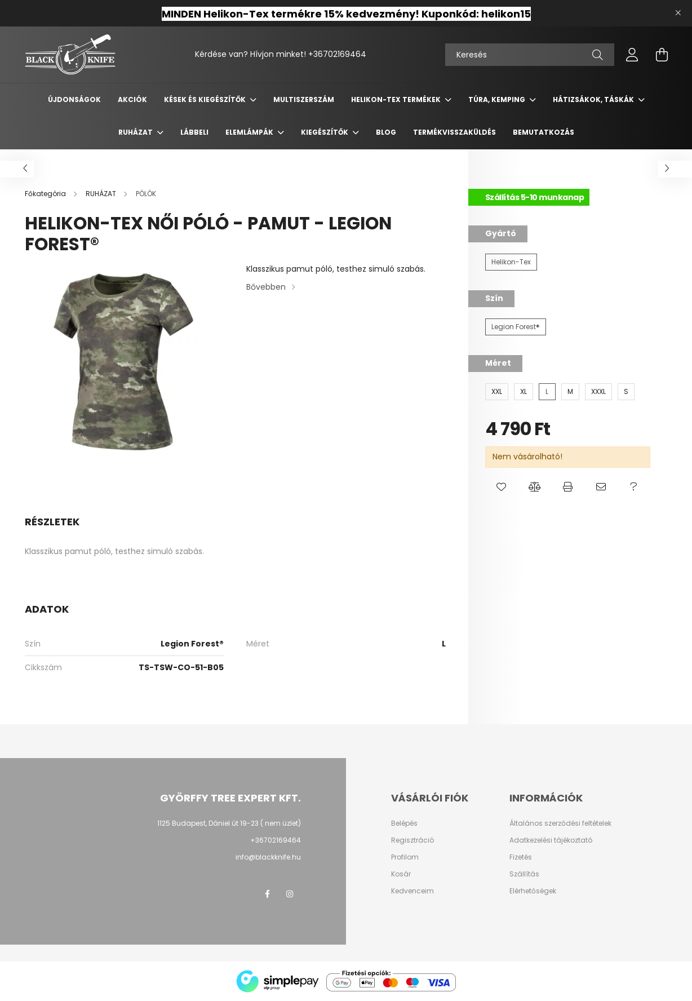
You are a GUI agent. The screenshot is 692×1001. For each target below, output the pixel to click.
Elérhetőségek (532, 891)
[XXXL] (598, 391)
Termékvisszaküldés (454, 132)
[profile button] (632, 54)
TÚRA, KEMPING (497, 99)
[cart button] (661, 54)
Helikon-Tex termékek (396, 99)
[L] (547, 391)
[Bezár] (677, 13)
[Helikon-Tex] (511, 262)
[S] (626, 391)
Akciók (132, 99)
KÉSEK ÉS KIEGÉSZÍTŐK (205, 99)
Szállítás (524, 874)
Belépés (404, 823)
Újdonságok (74, 99)
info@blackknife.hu (268, 857)
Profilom (405, 857)
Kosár (401, 874)
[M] (570, 391)
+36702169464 (337, 54)
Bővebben (266, 287)
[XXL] (496, 391)
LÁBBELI (194, 132)
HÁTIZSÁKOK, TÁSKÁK (594, 99)
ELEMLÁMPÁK (250, 132)
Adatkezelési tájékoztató (550, 840)
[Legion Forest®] (515, 326)
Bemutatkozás (543, 132)
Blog (386, 132)
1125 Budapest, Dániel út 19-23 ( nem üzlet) (229, 823)
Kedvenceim (412, 891)
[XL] (523, 391)
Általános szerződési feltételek (560, 823)
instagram (289, 894)
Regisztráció (412, 840)
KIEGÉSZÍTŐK (325, 132)
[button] (502, 487)
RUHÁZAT (136, 132)
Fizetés (520, 857)
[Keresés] (529, 54)
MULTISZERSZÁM (303, 99)
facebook (267, 894)
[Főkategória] (46, 193)
